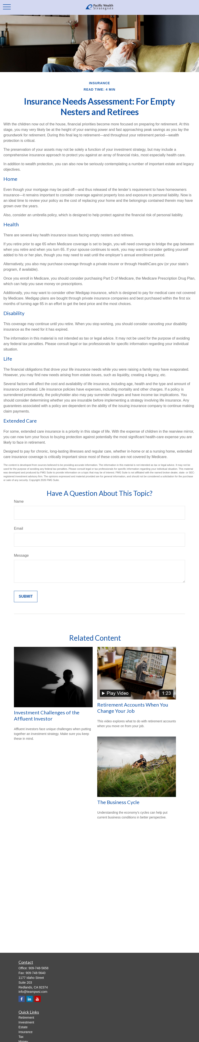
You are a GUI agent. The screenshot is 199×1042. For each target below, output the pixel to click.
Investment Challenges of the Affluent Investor (46, 715)
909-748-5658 (38, 968)
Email (18, 528)
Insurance (25, 1032)
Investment (26, 1022)
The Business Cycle (118, 802)
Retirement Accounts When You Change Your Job (132, 708)
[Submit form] (25, 596)
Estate (23, 1027)
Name (19, 501)
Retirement (26, 1017)
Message (21, 555)
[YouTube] (37, 999)
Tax (21, 1037)
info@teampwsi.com (32, 991)
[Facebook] (21, 999)
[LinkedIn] (29, 999)
